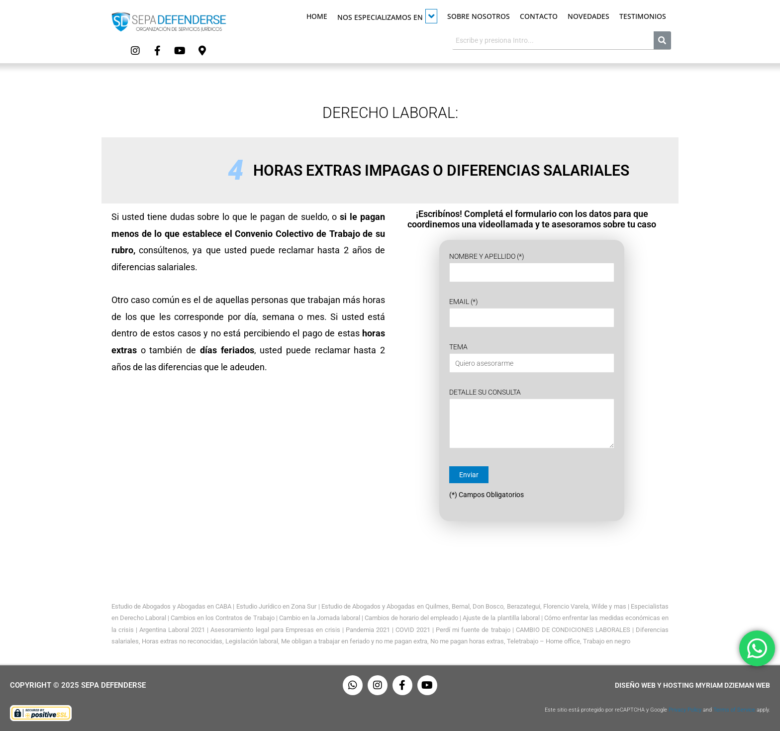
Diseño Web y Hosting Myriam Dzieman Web (692, 685)
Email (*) (531, 312)
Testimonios (642, 16)
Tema (531, 358)
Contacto (539, 16)
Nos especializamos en (387, 16)
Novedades (588, 16)
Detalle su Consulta (531, 420)
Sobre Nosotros (478, 16)
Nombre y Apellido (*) (531, 267)
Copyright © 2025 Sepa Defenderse (78, 685)
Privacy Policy (685, 710)
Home (316, 16)
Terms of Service (734, 710)
